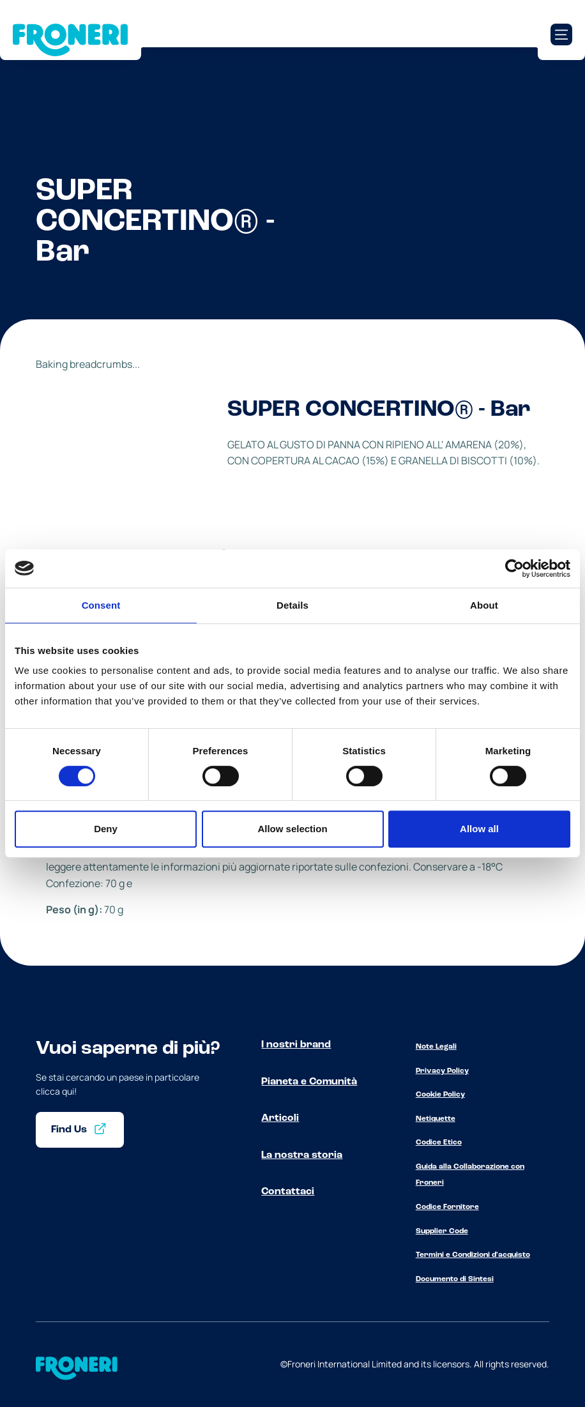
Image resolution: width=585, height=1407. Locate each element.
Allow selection (292, 828)
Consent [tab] (101, 605)
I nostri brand (296, 1045)
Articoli (280, 1118)
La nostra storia (301, 1155)
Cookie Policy (440, 1095)
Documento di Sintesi (455, 1279)
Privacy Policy (442, 1071)
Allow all (479, 828)
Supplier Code (442, 1231)
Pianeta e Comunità (309, 1082)
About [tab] (484, 605)
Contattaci (287, 1192)
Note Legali (436, 1047)
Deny (106, 828)
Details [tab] (292, 605)
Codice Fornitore (447, 1207)
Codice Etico (439, 1142)
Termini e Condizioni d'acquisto (473, 1255)
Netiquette (435, 1119)
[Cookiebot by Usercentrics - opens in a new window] (514, 568)
